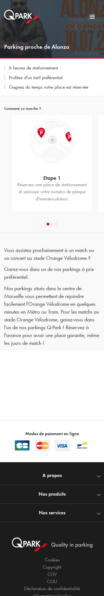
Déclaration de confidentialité (52, 588)
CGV (52, 574)
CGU (52, 581)
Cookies (52, 560)
